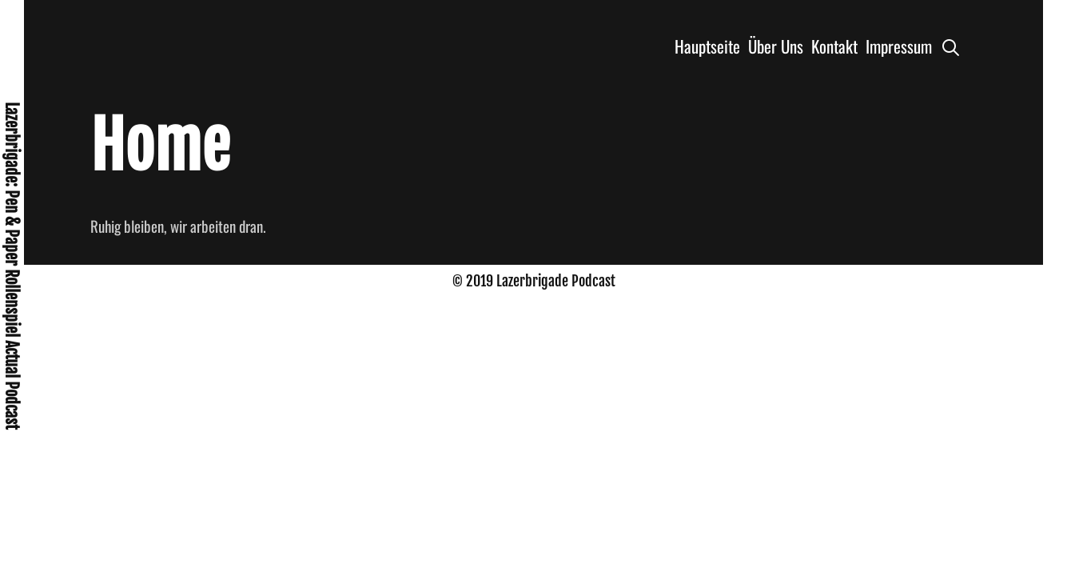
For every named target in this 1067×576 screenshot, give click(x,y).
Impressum (899, 46)
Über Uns (775, 46)
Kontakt (834, 46)
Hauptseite (707, 46)
